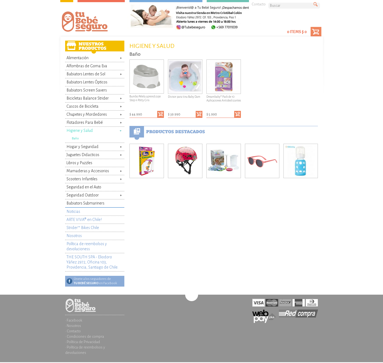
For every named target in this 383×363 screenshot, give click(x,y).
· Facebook (73, 320)
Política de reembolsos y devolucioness (86, 246)
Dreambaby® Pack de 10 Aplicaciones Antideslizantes (223, 80)
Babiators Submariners (85, 203)
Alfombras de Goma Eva (86, 66)
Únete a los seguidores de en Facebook (95, 281)
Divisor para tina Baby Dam (185, 78)
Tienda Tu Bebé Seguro (93, 23)
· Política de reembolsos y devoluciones (85, 350)
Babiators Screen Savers (86, 90)
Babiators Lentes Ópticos (86, 82)
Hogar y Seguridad (82, 147)
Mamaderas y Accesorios (87, 171)
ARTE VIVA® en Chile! (84, 219)
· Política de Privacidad (82, 342)
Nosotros (74, 236)
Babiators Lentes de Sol (85, 74)
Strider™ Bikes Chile (82, 227)
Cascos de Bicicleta (82, 106)
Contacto (259, 4)
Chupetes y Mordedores (86, 114)
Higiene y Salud (79, 130)
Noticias (73, 211)
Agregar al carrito (160, 114)
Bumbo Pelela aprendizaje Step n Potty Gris (146, 80)
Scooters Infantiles (81, 179)
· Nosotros (73, 326)
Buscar (317, 4)
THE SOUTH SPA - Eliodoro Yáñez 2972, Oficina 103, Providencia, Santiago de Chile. (92, 262)
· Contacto (73, 331)
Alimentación (77, 58)
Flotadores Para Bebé (84, 122)
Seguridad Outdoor (82, 195)
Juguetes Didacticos (82, 155)
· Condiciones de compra (84, 336)
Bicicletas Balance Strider (87, 98)
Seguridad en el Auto (83, 187)
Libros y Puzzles (79, 163)
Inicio (94, 301)
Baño (75, 138)
